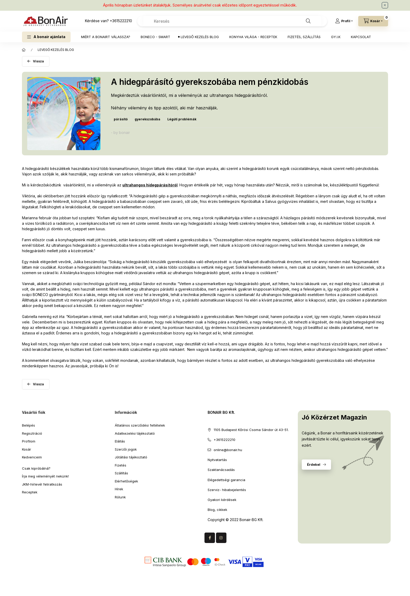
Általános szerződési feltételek (140, 425)
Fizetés (120, 465)
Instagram (221, 538)
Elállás (120, 441)
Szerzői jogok (126, 449)
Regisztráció (32, 433)
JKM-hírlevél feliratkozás (42, 484)
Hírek (119, 489)
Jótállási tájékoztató (131, 457)
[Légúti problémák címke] (181, 119)
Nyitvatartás (217, 460)
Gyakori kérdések (222, 500)
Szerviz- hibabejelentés (227, 490)
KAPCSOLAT (361, 37)
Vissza (38, 61)
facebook (209, 538)
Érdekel (313, 464)
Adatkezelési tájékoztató (135, 433)
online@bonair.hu (228, 450)
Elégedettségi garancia (226, 480)
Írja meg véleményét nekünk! (45, 476)
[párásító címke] (120, 119)
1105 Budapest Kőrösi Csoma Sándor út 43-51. (251, 430)
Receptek (29, 492)
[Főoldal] (24, 50)
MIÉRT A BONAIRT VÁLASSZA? (105, 37)
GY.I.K (335, 37)
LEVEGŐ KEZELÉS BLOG (200, 37)
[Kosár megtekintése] (373, 21)
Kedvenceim (32, 457)
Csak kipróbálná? (36, 468)
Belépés (28, 425)
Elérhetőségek (126, 481)
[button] (46, 37)
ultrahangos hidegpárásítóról (150, 185)
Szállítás (121, 473)
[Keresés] (308, 21)
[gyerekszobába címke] (147, 119)
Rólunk (120, 497)
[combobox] (232, 21)
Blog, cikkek (217, 510)
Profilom (28, 441)
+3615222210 (121, 21)
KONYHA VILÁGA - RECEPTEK (253, 37)
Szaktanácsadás (221, 470)
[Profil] (344, 21)
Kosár (26, 449)
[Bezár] (385, 5)
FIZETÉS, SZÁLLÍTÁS (304, 37)
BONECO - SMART (155, 37)
